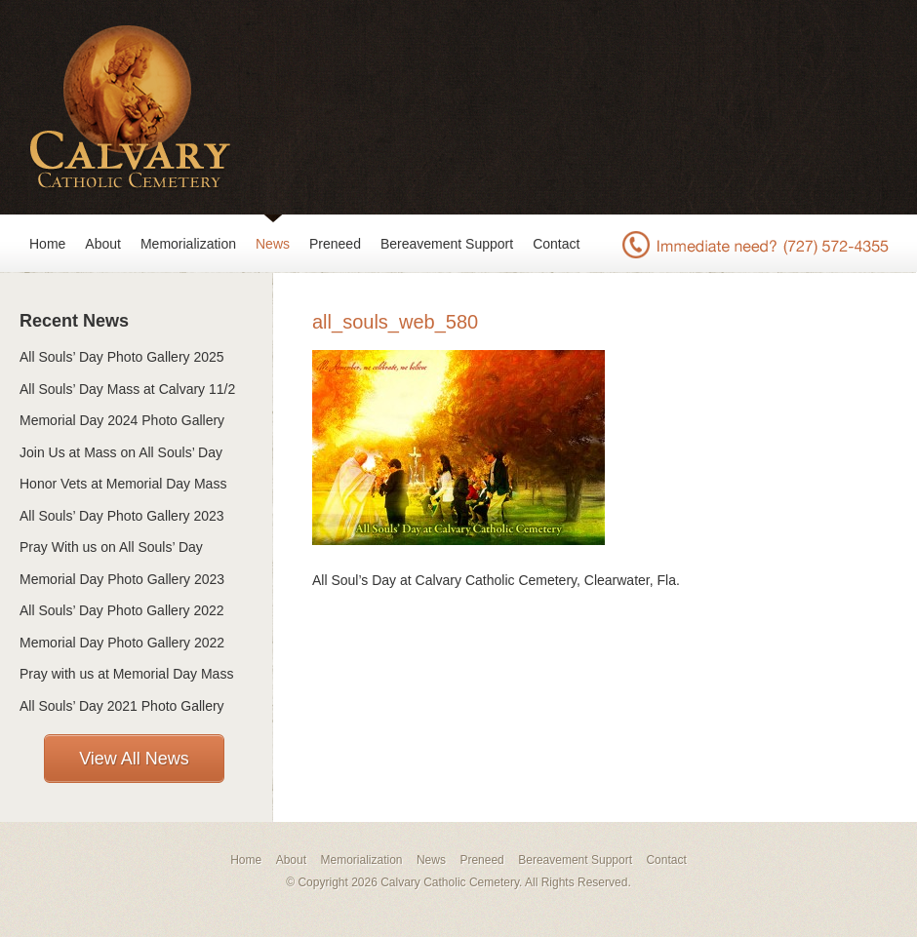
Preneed (335, 244)
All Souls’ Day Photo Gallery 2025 (122, 357)
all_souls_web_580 (395, 321)
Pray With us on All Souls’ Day (111, 547)
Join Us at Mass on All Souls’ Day (121, 452)
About (103, 244)
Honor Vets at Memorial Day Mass (123, 483)
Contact (556, 244)
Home (47, 244)
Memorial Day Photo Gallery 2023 (122, 579)
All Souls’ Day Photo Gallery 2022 (122, 610)
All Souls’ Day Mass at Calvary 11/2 (127, 389)
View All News (134, 758)
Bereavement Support (446, 244)
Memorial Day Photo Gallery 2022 (122, 642)
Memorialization (188, 244)
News (273, 244)
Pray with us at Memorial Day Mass (126, 674)
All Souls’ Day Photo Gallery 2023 (122, 516)
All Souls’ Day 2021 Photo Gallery (122, 706)
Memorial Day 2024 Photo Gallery (122, 420)
